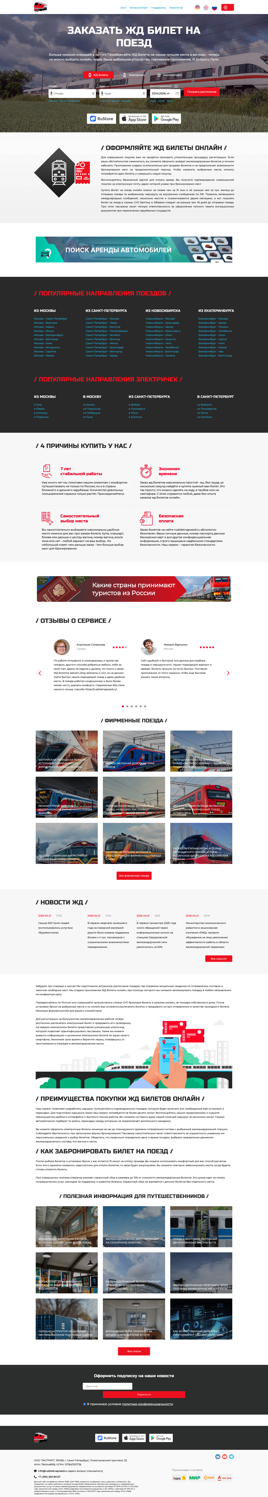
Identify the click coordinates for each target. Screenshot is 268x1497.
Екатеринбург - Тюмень (213, 326)
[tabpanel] (90, 665)
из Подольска (91, 408)
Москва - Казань (44, 326)
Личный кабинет (220, 7)
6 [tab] (145, 706)
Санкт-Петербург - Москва (102, 318)
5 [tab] (141, 706)
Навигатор (153, 7)
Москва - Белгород (46, 339)
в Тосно (133, 412)
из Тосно (202, 412)
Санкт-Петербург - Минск (102, 343)
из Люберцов (91, 412)
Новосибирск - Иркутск (161, 339)
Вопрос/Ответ (115, 7)
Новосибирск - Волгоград (162, 351)
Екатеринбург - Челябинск (215, 331)
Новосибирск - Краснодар (162, 322)
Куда (102, 86)
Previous (40, 673)
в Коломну (40, 412)
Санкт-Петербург (70, 101)
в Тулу (38, 404)
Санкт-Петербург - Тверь (101, 322)
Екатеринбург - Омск (211, 335)
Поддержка (135, 7)
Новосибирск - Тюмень (160, 355)
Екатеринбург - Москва (213, 318)
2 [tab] (127, 706)
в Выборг (134, 404)
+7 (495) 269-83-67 (49, 1476)
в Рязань (39, 408)
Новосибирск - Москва (160, 318)
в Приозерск (137, 408)
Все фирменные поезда (134, 875)
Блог (100, 7)
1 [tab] (123, 706)
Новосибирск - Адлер (159, 326)
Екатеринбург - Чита (211, 343)
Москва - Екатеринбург (48, 335)
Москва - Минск (44, 331)
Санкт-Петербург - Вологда (103, 339)
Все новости (219, 958)
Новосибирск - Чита (158, 343)
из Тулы (88, 417)
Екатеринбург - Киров (212, 347)
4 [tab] (136, 706)
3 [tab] (132, 706)
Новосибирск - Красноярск (163, 331)
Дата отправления (164, 86)
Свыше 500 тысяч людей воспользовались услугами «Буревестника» (55, 928)
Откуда (53, 86)
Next (228, 673)
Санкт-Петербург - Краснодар (105, 347)
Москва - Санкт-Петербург (51, 318)
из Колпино (204, 417)
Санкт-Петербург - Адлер (102, 355)
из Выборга (204, 404)
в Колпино (135, 417)
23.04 (153, 101)
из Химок (89, 404)
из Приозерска (206, 408)
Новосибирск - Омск (159, 335)
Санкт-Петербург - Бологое (103, 326)
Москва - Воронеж (45, 322)
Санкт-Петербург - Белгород (104, 351)
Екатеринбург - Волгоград (215, 355)
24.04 (161, 101)
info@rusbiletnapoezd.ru (53, 1471)
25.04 (170, 101)
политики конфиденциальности (147, 1396)
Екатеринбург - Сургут (212, 339)
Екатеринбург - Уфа (210, 351)
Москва (53, 101)
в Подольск (41, 417)
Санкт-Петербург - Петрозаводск (107, 331)
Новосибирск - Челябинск (162, 347)
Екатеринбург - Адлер (212, 322)
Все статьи (134, 1351)
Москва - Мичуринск (47, 347)
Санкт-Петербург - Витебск (103, 335)
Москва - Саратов (45, 351)
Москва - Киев (43, 343)
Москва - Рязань (44, 355)
